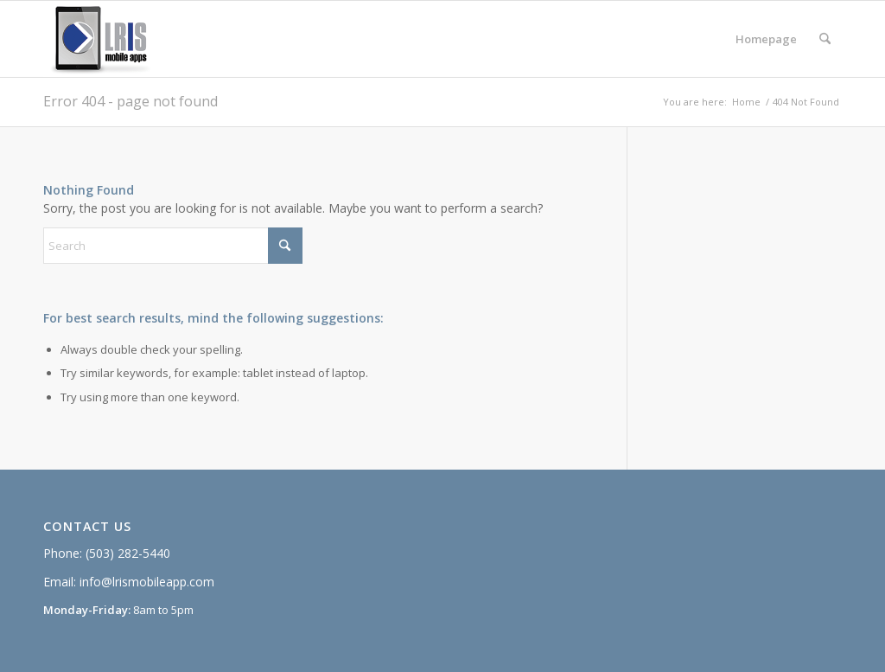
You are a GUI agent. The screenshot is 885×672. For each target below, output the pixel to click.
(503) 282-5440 (128, 553)
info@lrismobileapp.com (147, 581)
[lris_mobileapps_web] (106, 39)
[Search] (825, 39)
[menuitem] (766, 39)
